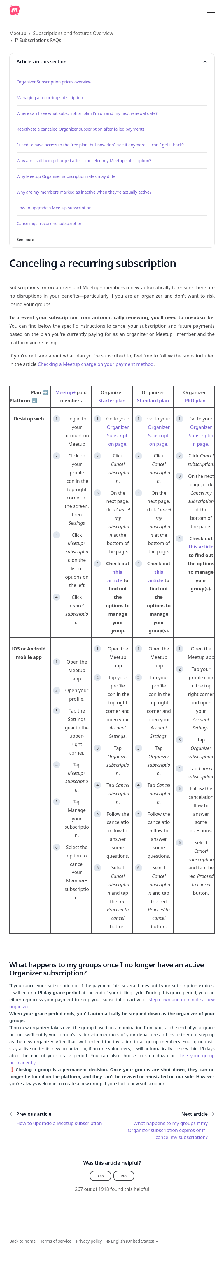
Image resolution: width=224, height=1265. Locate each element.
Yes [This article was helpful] (100, 1176)
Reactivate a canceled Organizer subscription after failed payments (81, 129)
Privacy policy (89, 1241)
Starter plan (112, 401)
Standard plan (153, 401)
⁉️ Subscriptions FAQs (38, 40)
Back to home (22, 1241)
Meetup (17, 33)
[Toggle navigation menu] (211, 10)
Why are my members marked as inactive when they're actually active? (84, 192)
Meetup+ (65, 392)
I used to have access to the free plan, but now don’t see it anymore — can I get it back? (100, 145)
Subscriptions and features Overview (73, 33)
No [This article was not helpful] (124, 1176)
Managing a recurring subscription (50, 97)
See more (26, 240)
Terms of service (55, 1241)
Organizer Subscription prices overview (54, 82)
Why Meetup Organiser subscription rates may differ (67, 176)
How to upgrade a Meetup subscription (54, 207)
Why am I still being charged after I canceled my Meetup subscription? (84, 160)
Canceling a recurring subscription (50, 223)
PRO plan (195, 401)
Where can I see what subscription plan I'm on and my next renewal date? (87, 113)
